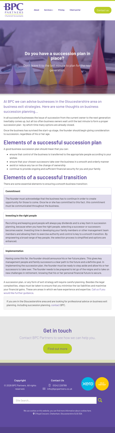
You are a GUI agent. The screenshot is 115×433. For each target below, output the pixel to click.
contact (55, 304)
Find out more (57, 349)
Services (48, 10)
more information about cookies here (75, 410)
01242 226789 (60, 385)
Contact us (103, 10)
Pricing (61, 10)
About (36, 10)
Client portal (75, 10)
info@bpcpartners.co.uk (59, 388)
